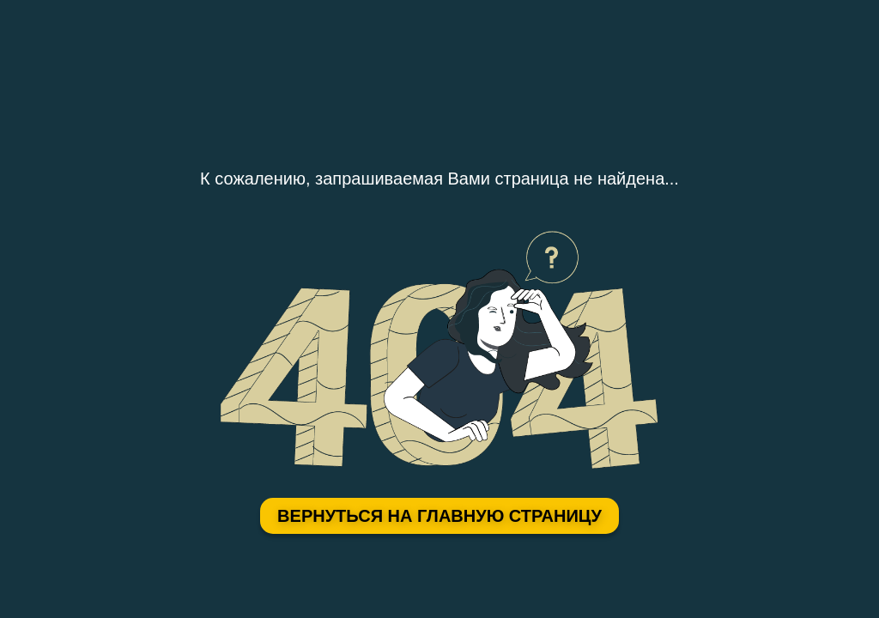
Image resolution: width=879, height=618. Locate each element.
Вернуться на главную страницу (439, 515)
